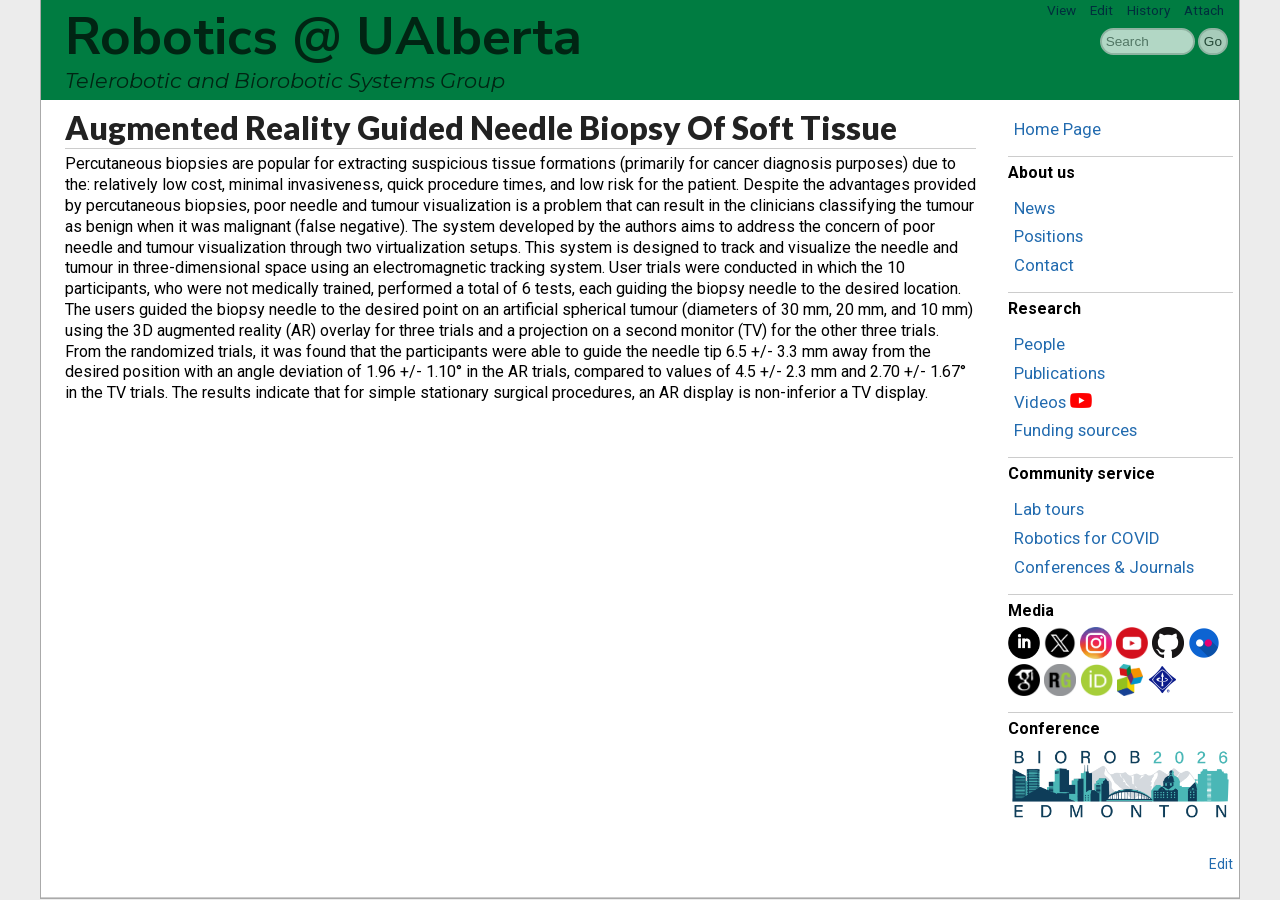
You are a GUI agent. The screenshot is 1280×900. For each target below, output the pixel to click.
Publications (1059, 373)
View (1061, 10)
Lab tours (1049, 509)
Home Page (1057, 129)
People (1039, 344)
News (1034, 208)
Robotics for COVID (1087, 538)
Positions (1048, 236)
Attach (1204, 10)
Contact (1044, 265)
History (1148, 10)
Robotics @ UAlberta (323, 37)
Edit (1101, 10)
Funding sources (1075, 430)
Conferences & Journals (1104, 567)
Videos (1040, 402)
